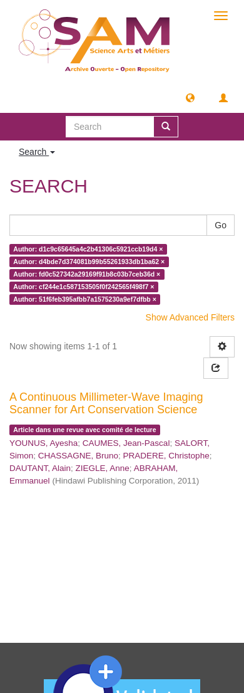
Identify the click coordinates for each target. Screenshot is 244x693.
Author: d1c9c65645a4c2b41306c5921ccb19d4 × (88, 249)
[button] (190, 97)
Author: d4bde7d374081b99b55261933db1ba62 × (89, 261)
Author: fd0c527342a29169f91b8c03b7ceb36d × (86, 274)
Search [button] (37, 152)
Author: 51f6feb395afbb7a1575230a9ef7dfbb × (84, 299)
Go (220, 225)
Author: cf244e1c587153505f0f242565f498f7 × (83, 286)
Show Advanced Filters (190, 317)
